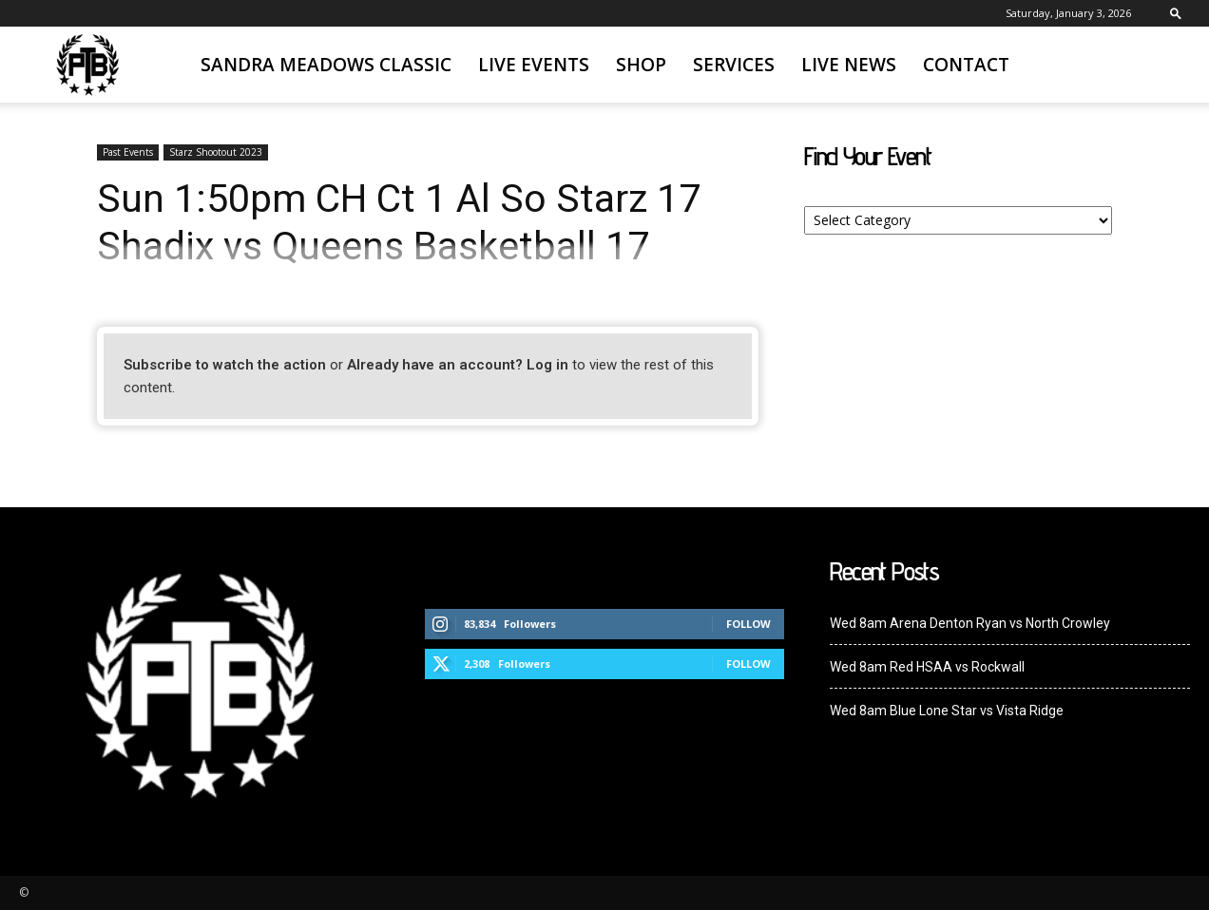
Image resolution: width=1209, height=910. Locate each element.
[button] (1175, 13)
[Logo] (87, 65)
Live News (848, 64)
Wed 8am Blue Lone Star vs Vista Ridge (947, 710)
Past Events (128, 152)
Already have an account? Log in (457, 364)
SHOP (641, 64)
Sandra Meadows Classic (326, 64)
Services (734, 64)
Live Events (533, 64)
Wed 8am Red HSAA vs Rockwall (927, 666)
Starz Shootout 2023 (215, 152)
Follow (748, 623)
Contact (966, 64)
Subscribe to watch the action (225, 364)
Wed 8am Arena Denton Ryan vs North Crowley (970, 623)
